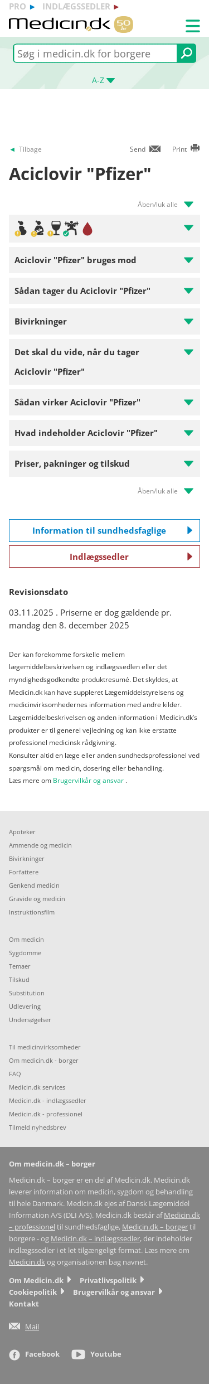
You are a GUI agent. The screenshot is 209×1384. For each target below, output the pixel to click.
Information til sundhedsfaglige (112, 530)
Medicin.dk (27, 1262)
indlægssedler (76, 6)
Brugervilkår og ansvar (88, 780)
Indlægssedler (131, 556)
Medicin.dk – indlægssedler (95, 1238)
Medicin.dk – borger (155, 1227)
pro (17, 6)
